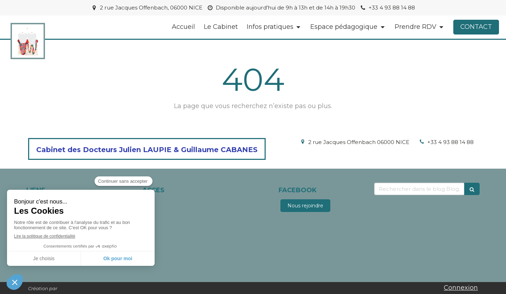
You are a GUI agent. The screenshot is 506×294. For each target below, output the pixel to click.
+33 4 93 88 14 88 (450, 142)
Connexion (461, 288)
